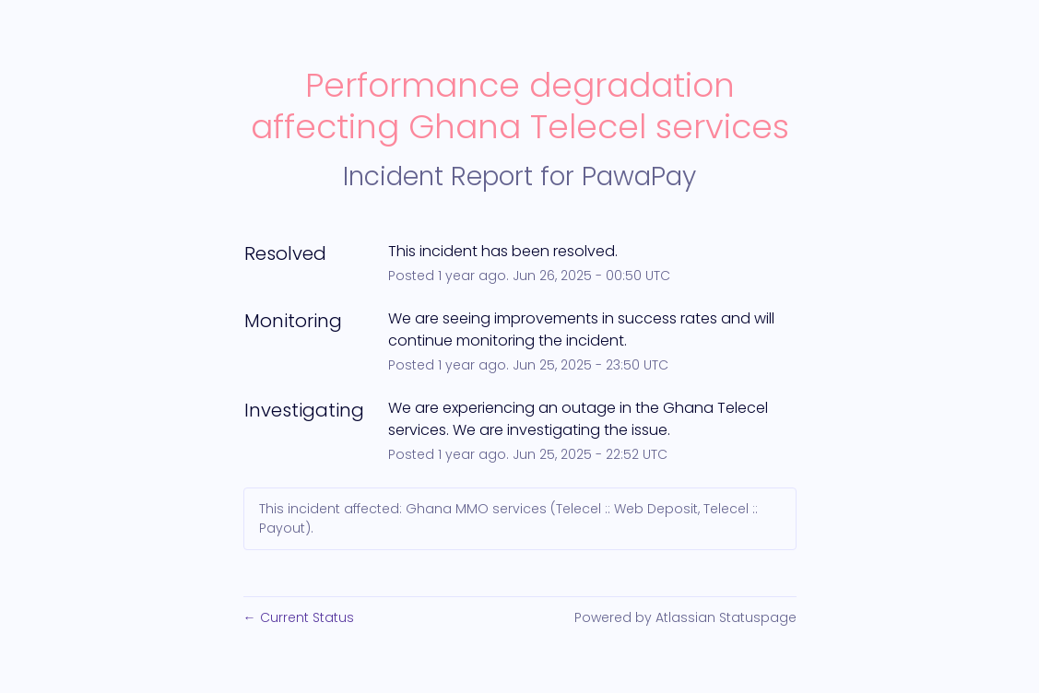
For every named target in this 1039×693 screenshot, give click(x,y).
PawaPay (639, 176)
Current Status (298, 617)
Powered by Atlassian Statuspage (685, 617)
